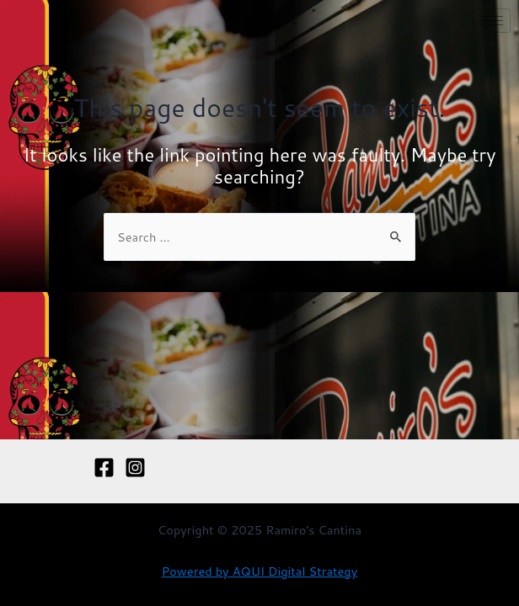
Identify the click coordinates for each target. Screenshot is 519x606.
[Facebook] (104, 467)
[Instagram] (135, 467)
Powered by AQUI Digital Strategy (260, 571)
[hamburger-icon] (492, 20)
